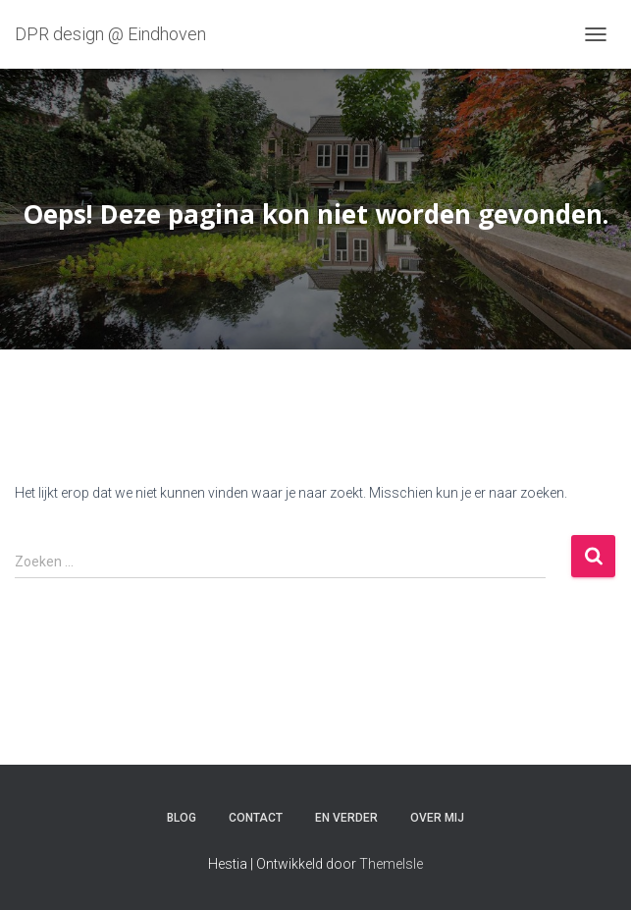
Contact (256, 818)
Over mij (437, 818)
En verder (346, 818)
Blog (181, 818)
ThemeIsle (391, 864)
